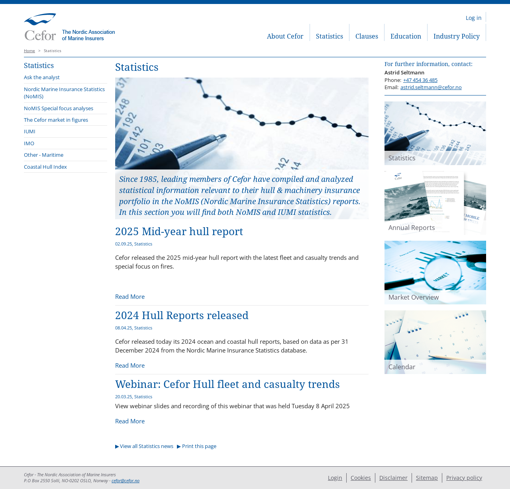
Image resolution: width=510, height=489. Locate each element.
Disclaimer (393, 477)
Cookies (361, 477)
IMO (29, 143)
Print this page (199, 446)
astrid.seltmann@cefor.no (431, 87)
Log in (474, 17)
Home (29, 50)
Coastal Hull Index (45, 166)
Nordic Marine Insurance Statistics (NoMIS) (64, 93)
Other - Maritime (43, 154)
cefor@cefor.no (125, 480)
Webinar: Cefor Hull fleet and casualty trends (227, 384)
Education (405, 36)
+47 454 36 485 (420, 80)
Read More (130, 296)
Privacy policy (464, 477)
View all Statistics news (146, 446)
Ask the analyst (42, 77)
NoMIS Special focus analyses (58, 108)
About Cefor (285, 36)
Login (335, 477)
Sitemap (427, 477)
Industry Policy (457, 36)
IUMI (29, 131)
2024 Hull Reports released (182, 315)
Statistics (329, 36)
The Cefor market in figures (56, 119)
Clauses (366, 36)
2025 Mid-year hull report (179, 231)
